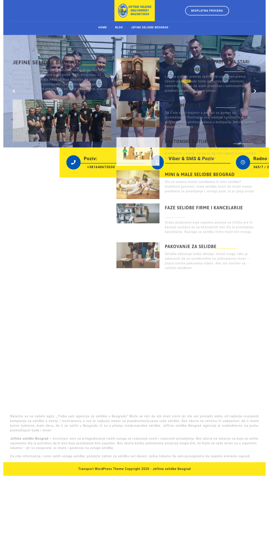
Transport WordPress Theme (101, 469)
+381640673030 (145, 167)
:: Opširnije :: (181, 76)
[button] (13, 91)
